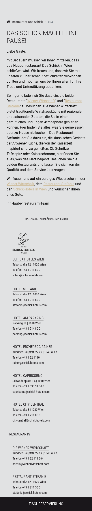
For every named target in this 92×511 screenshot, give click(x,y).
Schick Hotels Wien (28, 259)
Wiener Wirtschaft (41, 101)
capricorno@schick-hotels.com (31, 391)
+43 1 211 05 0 (31, 415)
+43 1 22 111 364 (32, 458)
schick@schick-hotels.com (28, 275)
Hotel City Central (28, 404)
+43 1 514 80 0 (31, 328)
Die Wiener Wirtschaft (31, 448)
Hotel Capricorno (28, 376)
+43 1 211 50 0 (31, 270)
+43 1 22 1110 (31, 357)
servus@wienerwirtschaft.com (31, 464)
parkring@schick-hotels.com (30, 334)
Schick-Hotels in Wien (30, 189)
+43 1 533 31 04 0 (33, 386)
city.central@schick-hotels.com (31, 420)
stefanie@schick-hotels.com (30, 305)
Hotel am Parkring (28, 318)
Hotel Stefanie (25, 289)
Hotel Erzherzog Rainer (32, 347)
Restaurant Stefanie (58, 184)
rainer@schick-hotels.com (28, 363)
